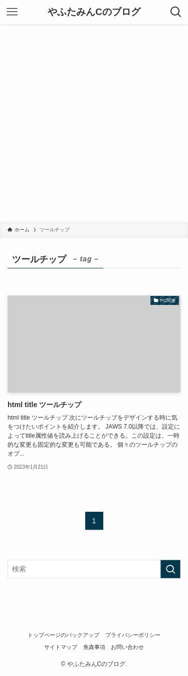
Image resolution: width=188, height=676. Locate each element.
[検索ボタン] (176, 12)
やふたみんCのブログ (94, 12)
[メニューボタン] (12, 12)
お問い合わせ (127, 647)
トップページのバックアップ (63, 635)
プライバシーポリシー (132, 635)
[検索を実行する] (170, 569)
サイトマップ (60, 647)
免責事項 (94, 647)
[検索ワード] (94, 569)
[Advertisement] (94, 123)
